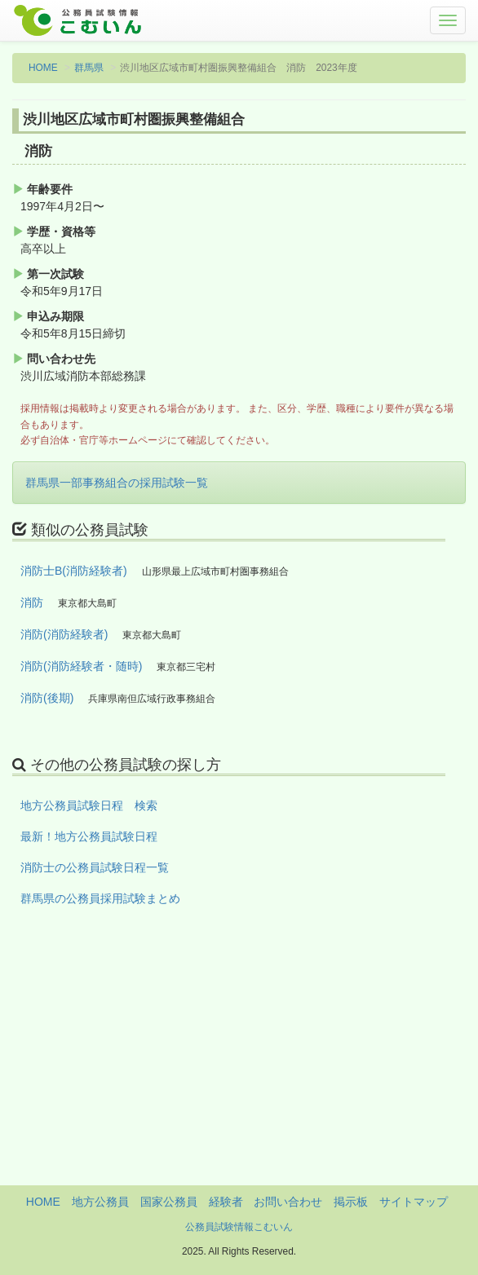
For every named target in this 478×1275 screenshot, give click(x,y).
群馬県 (89, 67)
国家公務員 (168, 1201)
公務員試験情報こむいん (239, 1227)
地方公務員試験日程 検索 (88, 805)
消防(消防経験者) (64, 634)
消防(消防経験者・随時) (81, 666)
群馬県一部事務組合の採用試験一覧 (116, 482)
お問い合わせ (288, 1201)
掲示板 (351, 1201)
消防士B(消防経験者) (73, 570)
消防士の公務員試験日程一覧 (94, 867)
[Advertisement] (239, 1071)
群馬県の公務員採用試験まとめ (100, 898)
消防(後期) (46, 697)
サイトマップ (413, 1201)
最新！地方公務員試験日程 (88, 836)
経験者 (226, 1201)
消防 (31, 602)
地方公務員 (100, 1201)
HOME (43, 67)
